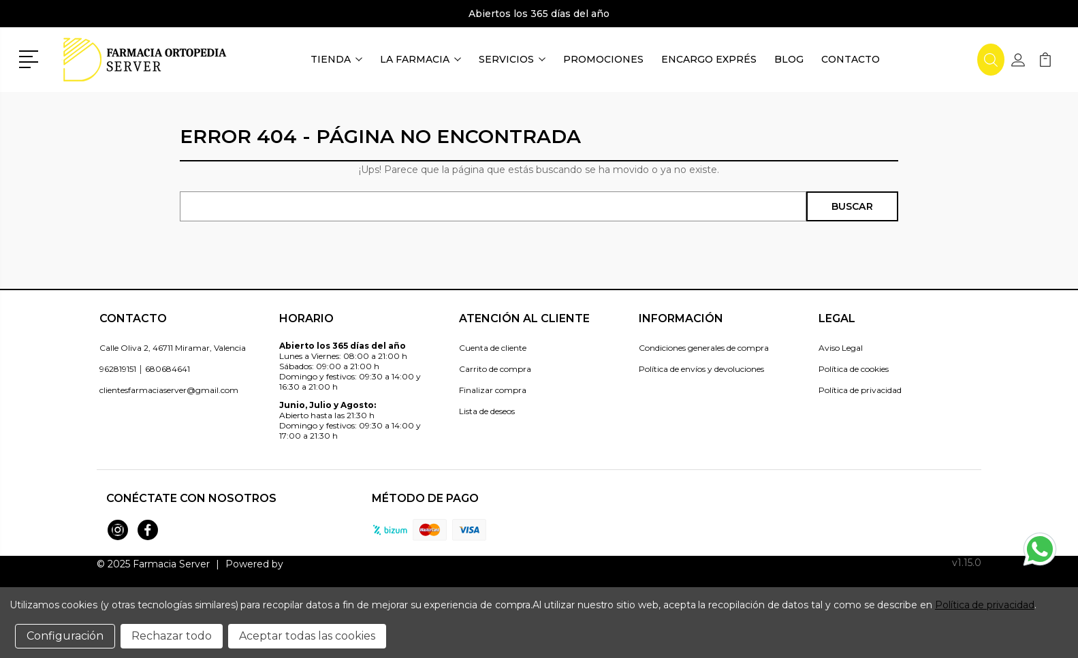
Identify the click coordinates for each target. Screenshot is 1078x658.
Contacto (850, 59)
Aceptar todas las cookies (307, 635)
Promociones (603, 59)
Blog (789, 59)
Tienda (336, 59)
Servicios (512, 59)
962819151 (117, 369)
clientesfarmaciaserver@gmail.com (168, 390)
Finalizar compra (492, 390)
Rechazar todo (171, 635)
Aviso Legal (841, 348)
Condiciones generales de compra (704, 348)
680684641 (167, 369)
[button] (31, 58)
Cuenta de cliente (492, 348)
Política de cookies (854, 369)
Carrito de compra (495, 369)
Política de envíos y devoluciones (701, 369)
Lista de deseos (487, 411)
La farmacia (420, 59)
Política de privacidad (860, 390)
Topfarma (308, 564)
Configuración (65, 635)
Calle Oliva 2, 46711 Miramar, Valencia (172, 348)
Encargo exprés (709, 59)
